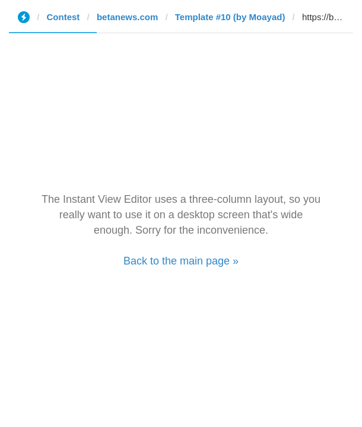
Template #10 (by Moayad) (230, 17)
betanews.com (127, 17)
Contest (63, 17)
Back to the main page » (181, 261)
